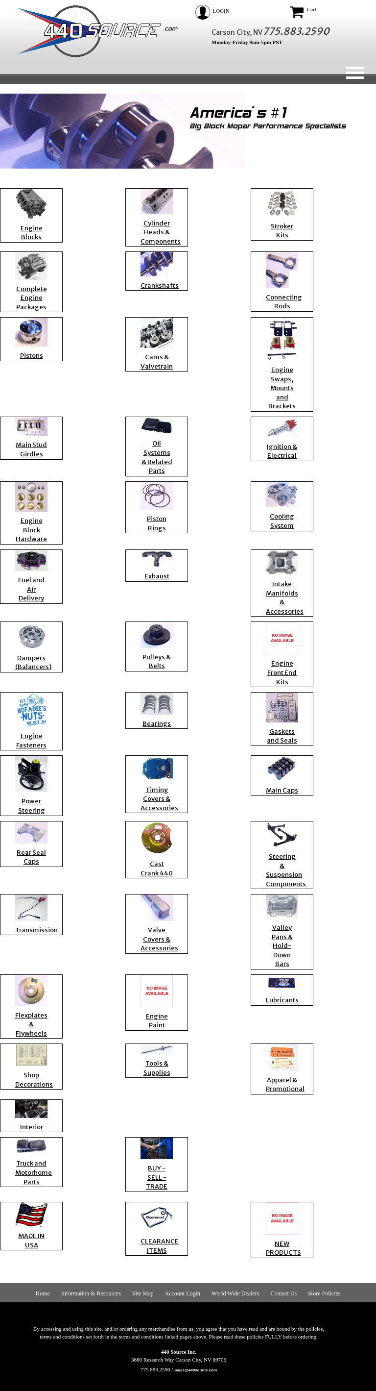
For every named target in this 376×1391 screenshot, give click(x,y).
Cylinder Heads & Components (161, 232)
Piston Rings (156, 523)
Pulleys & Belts (156, 662)
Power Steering (31, 806)
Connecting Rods (284, 302)
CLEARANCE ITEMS (160, 1246)
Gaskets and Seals (282, 736)
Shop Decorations (34, 1080)
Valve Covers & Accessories (159, 939)
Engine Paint (157, 1021)
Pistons (31, 355)
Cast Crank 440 (157, 868)
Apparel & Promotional (285, 1084)
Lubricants (282, 1000)
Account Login (182, 1293)
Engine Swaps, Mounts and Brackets (282, 388)
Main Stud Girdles (31, 449)
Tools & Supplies (156, 1068)
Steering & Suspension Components (286, 870)
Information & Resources (91, 1293)
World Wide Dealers (235, 1293)
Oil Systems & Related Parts (156, 457)
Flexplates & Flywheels (31, 1024)
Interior (31, 1127)
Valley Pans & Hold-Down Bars (282, 945)
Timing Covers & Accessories (159, 799)
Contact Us (283, 1293)
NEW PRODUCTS (283, 1248)
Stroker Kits (282, 231)
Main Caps (282, 790)
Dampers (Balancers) (33, 662)
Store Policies (324, 1293)
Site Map (143, 1293)
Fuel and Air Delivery (31, 589)
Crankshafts (160, 285)
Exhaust (156, 576)
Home (43, 1293)
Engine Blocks (32, 233)
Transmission (36, 930)
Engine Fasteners (31, 740)
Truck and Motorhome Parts (33, 1172)
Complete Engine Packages (31, 298)
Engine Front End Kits (282, 672)
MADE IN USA (31, 1240)
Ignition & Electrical (282, 451)
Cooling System (282, 521)
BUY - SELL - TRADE (156, 1177)
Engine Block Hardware (31, 530)
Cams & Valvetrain (157, 362)
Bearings (156, 724)
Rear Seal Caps (31, 857)
